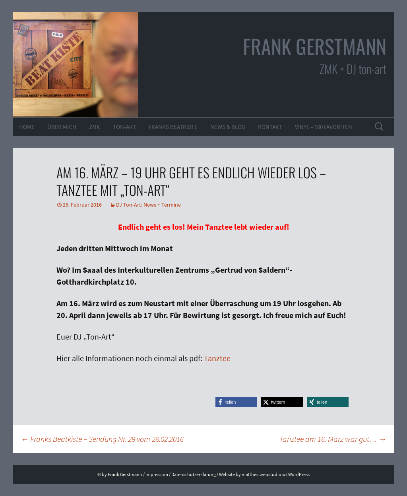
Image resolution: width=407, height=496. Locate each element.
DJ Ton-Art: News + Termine (148, 204)
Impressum (156, 474)
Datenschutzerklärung (193, 474)
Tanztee (217, 358)
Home (27, 127)
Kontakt (270, 127)
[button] (236, 402)
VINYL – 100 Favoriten (323, 127)
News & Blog (227, 127)
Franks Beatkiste (173, 127)
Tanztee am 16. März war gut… (332, 439)
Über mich (61, 127)
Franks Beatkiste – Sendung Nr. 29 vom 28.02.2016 (102, 439)
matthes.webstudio (261, 474)
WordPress (299, 474)
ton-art (124, 127)
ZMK (94, 127)
